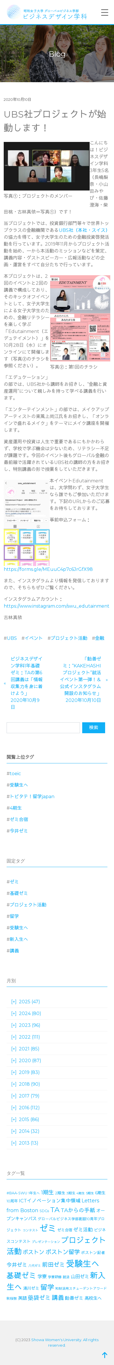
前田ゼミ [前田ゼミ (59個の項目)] (53, 1264)
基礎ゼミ (19, 893)
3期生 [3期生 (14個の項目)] (70, 1193)
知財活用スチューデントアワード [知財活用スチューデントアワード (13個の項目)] (81, 1289)
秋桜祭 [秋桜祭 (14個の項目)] (12, 1298)
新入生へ (19, 939)
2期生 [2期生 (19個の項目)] (60, 1193)
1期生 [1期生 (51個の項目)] (47, 1192)
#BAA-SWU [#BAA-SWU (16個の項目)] (17, 1193)
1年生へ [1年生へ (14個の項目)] (34, 1193)
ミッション (70, 251)
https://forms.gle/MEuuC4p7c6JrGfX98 (48, 569)
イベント (34, 638)
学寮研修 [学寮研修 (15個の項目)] (55, 1277)
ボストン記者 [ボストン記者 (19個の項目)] (93, 1252)
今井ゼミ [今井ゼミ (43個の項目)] (17, 1265)
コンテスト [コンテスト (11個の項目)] (30, 1230)
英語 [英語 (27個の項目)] (22, 1298)
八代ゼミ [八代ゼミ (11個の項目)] (34, 1266)
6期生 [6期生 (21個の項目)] (100, 1192)
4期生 (16, 808)
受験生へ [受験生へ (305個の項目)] (82, 1264)
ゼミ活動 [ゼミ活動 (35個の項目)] (83, 1230)
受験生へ (19, 785)
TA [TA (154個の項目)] (55, 1209)
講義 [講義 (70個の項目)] (58, 1297)
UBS (12, 638)
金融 (99, 638)
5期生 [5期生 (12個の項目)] (90, 1193)
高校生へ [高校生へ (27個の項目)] (93, 1298)
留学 (14, 916)
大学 (63, 487)
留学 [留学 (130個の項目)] (47, 1287)
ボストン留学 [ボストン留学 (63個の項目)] (63, 1252)
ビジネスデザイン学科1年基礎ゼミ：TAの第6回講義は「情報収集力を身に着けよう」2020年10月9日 (27, 683)
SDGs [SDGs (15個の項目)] (44, 1211)
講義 (14, 951)
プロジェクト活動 (69, 638)
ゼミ (14, 882)
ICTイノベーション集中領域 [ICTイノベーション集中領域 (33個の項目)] (49, 1201)
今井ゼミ (19, 831)
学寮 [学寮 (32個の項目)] (42, 1276)
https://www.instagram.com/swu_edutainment (56, 606)
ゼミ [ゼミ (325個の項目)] (48, 1228)
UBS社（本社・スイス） (84, 230)
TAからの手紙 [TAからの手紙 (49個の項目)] (78, 1210)
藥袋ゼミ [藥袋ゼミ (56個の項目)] (39, 1297)
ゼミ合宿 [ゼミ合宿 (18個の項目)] (64, 1230)
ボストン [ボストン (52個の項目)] (33, 1252)
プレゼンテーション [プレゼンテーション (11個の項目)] (46, 1242)
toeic (15, 773)
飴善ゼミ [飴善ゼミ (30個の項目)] (74, 1298)
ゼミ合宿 (19, 819)
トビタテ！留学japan (32, 796)
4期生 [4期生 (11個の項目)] (80, 1193)
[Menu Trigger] (104, 12)
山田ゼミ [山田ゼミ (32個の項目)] (80, 1276)
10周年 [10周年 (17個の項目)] (12, 1201)
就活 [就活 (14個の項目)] (66, 1277)
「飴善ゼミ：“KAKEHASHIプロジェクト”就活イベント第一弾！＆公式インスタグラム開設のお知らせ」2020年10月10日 (80, 679)
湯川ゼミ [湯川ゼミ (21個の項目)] (31, 1288)
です (63, 212)
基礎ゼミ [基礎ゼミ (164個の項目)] (21, 1275)
